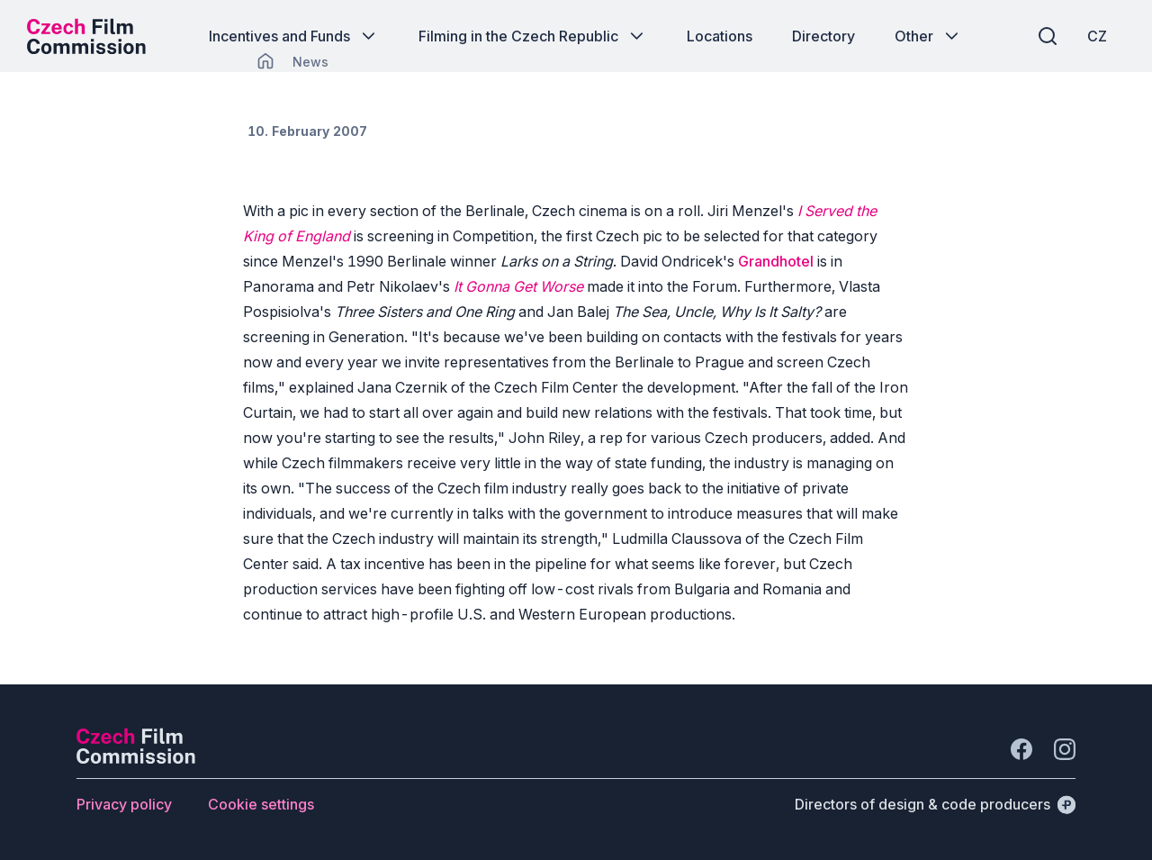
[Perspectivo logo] (135, 758)
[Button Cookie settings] (261, 804)
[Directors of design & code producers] (935, 804)
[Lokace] (310, 61)
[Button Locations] (719, 36)
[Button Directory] (823, 36)
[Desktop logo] (86, 36)
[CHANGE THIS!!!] (266, 61)
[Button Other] (928, 36)
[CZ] (1097, 36)
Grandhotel (776, 261)
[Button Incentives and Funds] (294, 36)
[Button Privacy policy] (124, 804)
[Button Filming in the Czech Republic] (532, 36)
